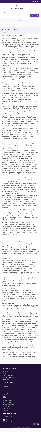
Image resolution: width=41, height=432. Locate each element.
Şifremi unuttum (7, 390)
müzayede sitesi (26, 427)
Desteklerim (6, 388)
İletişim (4, 373)
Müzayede (35, 1)
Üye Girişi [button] (35, 15)
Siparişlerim (6, 386)
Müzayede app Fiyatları (8, 377)
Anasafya (5, 32)
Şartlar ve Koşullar (7, 400)
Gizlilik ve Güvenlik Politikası (10, 404)
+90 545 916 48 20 (8, 418)
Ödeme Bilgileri (6, 408)
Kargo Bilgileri (6, 406)
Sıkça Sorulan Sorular (8, 375)
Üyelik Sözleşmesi (7, 402)
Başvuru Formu (6, 394)
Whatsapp (6, 420)
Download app (6, 379)
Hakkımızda (6, 371)
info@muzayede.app (8, 422)
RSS (4, 392)
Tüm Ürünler (6, 410)
